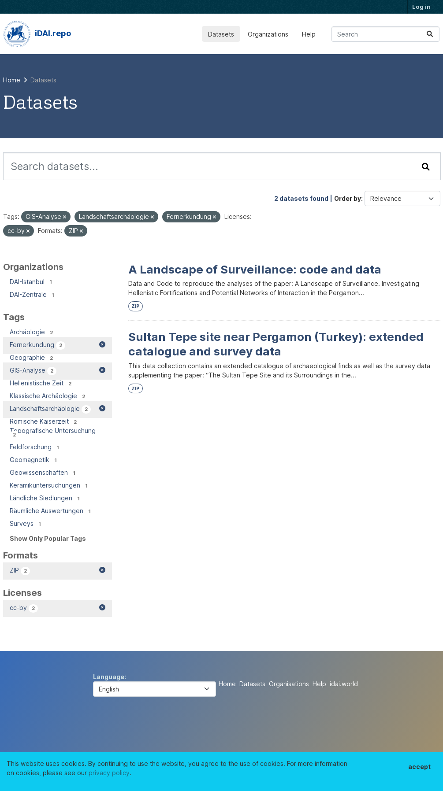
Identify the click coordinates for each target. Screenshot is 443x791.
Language (108, 676)
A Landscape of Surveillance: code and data (254, 269)
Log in (421, 6)
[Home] (11, 80)
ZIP (135, 306)
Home (227, 684)
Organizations (268, 34)
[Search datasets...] (385, 34)
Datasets (221, 34)
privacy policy (109, 772)
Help (309, 34)
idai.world (344, 684)
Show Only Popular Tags (48, 538)
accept (419, 766)
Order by (347, 198)
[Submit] (430, 34)
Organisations (289, 684)
